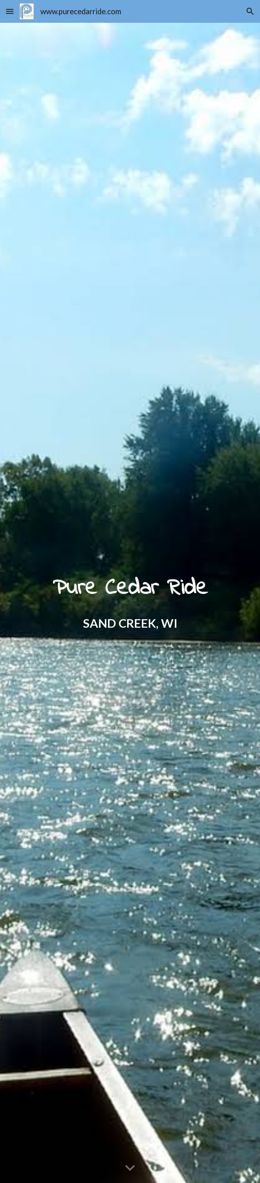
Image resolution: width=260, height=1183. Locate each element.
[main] (130, 602)
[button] (10, 11)
